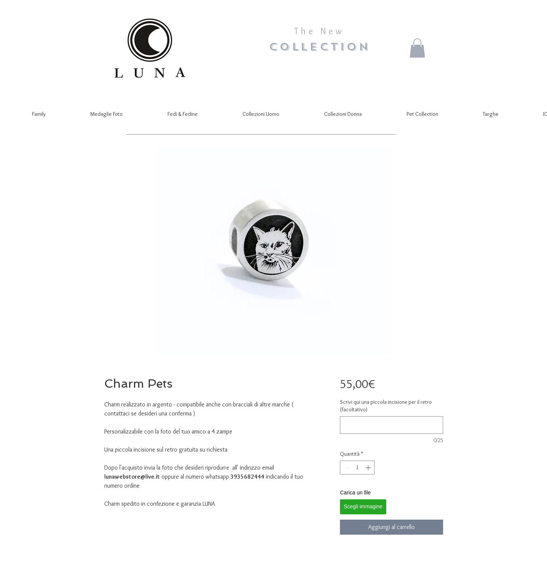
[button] (417, 48)
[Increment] (368, 467)
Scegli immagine (363, 506)
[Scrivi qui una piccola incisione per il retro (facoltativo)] (391, 425)
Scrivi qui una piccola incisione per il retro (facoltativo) (386, 406)
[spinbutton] (357, 467)
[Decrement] (345, 467)
